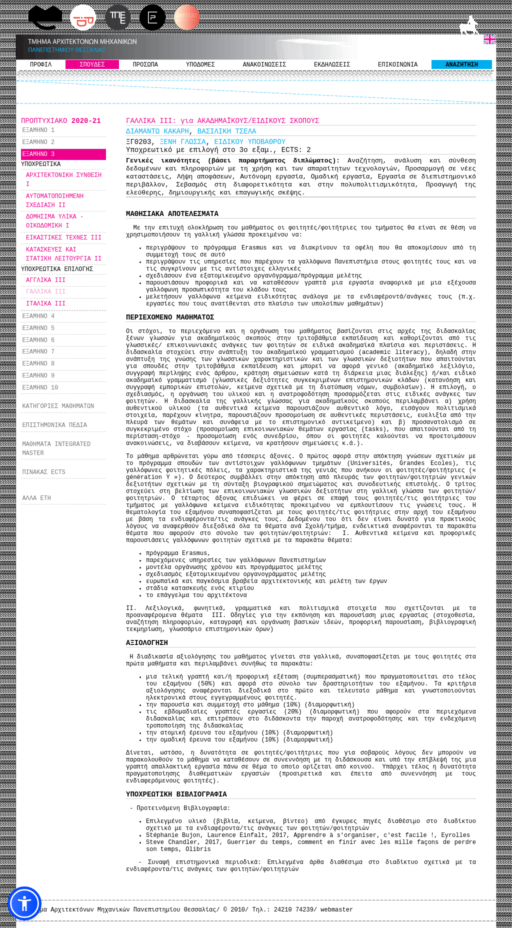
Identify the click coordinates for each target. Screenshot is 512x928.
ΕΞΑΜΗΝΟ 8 (38, 364)
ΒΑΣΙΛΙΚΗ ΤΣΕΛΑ (227, 132)
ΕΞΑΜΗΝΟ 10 (40, 388)
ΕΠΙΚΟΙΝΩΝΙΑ (398, 65)
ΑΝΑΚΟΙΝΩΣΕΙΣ (264, 65)
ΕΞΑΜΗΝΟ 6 (38, 340)
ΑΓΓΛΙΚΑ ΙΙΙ (46, 280)
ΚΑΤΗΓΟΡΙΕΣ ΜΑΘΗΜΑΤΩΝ (58, 406)
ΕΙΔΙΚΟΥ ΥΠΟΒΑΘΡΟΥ (250, 142)
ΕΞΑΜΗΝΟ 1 (38, 130)
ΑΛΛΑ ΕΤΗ (36, 498)
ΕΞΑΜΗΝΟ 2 (38, 142)
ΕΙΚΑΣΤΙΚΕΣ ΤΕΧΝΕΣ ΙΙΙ (64, 238)
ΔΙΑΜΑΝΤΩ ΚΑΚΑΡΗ (157, 132)
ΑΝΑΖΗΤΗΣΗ (462, 65)
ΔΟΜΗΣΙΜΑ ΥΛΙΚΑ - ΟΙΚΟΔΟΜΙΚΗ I (55, 222)
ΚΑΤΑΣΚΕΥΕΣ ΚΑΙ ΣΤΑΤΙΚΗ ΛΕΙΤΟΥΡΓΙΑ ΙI (64, 254)
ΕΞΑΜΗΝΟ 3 (38, 154)
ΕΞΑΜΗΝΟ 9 (38, 376)
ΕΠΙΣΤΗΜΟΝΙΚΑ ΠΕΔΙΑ (54, 425)
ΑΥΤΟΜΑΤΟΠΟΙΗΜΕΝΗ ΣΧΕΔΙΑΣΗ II (55, 201)
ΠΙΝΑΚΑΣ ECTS (43, 472)
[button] (24, 903)
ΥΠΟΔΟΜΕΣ (200, 65)
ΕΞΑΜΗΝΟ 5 (38, 328)
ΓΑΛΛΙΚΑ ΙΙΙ (46, 292)
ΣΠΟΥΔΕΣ (92, 65)
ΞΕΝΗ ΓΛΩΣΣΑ (183, 142)
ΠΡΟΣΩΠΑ (145, 65)
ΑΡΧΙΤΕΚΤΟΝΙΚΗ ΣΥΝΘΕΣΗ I (64, 180)
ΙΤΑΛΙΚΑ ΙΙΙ (46, 304)
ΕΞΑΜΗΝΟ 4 (38, 316)
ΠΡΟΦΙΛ (41, 65)
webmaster (336, 910)
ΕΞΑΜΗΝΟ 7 (38, 352)
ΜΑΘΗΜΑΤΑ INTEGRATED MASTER (56, 449)
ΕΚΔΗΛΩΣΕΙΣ (332, 65)
